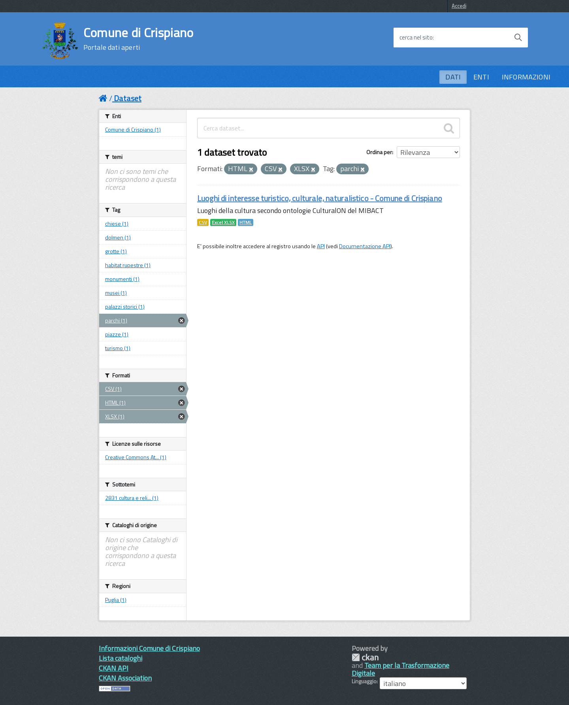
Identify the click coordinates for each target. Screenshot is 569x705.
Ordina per (379, 152)
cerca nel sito (416, 37)
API (321, 246)
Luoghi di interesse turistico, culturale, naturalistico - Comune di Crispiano (319, 198)
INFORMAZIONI (526, 77)
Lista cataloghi (120, 658)
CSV (203, 222)
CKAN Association (125, 678)
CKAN (365, 657)
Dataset (127, 98)
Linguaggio (364, 681)
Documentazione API (364, 246)
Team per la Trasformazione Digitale (400, 669)
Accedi (459, 6)
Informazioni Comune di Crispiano (149, 648)
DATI (453, 77)
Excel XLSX (223, 222)
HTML (245, 222)
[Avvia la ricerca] (518, 37)
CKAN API (113, 668)
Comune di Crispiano (138, 38)
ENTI (481, 77)
